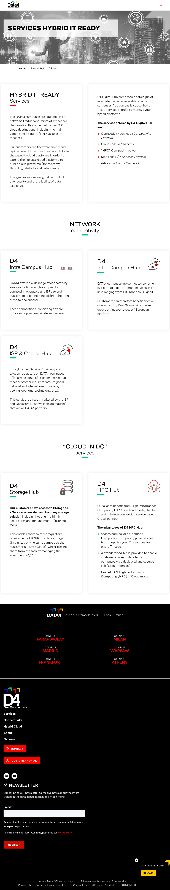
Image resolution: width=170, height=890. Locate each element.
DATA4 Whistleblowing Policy (136, 885)
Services (10, 713)
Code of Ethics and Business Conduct (93, 885)
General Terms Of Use (50, 881)
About (8, 733)
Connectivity (13, 720)
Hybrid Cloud (13, 726)
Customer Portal (21, 760)
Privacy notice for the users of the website (103, 881)
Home (22, 68)
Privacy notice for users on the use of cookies (42, 885)
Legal (71, 881)
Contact (14, 748)
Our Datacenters (15, 707)
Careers (9, 739)
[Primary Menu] (158, 5)
